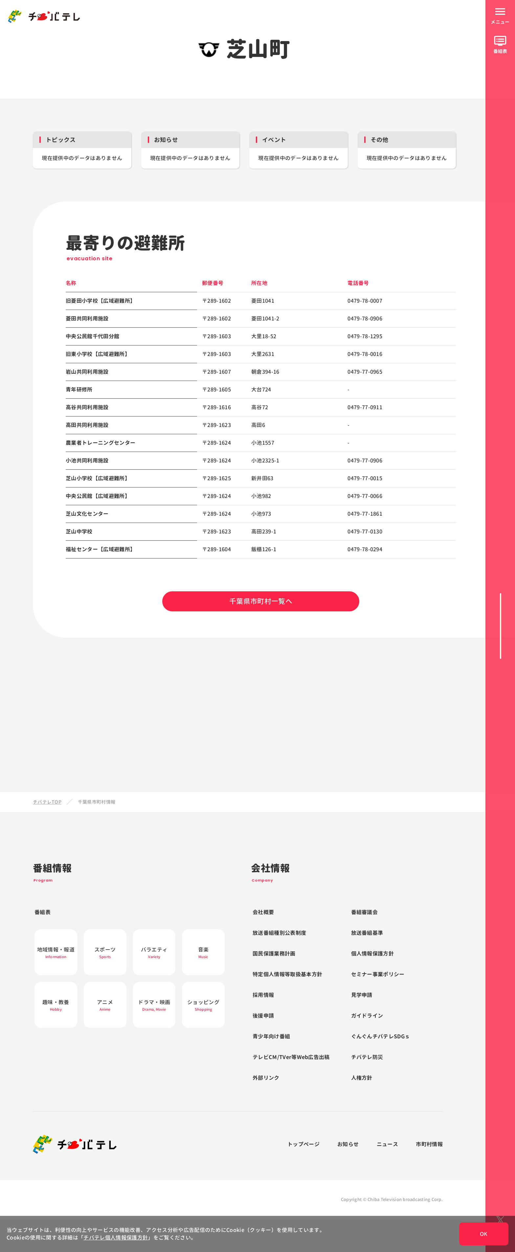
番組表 (42, 912)
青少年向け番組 (271, 1036)
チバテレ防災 (367, 1057)
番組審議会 (364, 912)
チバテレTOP (47, 802)
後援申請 (263, 1015)
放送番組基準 (367, 932)
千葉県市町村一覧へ (260, 601)
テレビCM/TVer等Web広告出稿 (291, 1057)
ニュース (387, 1144)
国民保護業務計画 (274, 953)
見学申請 (361, 995)
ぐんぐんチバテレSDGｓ (380, 1036)
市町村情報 (429, 1144)
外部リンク (266, 1077)
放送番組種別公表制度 (279, 932)
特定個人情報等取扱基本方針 (287, 974)
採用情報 (263, 995)
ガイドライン (367, 1015)
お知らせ (348, 1144)
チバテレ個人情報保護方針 (115, 1237)
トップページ (303, 1144)
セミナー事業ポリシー (378, 974)
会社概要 (263, 912)
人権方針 (361, 1077)
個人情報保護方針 (372, 953)
